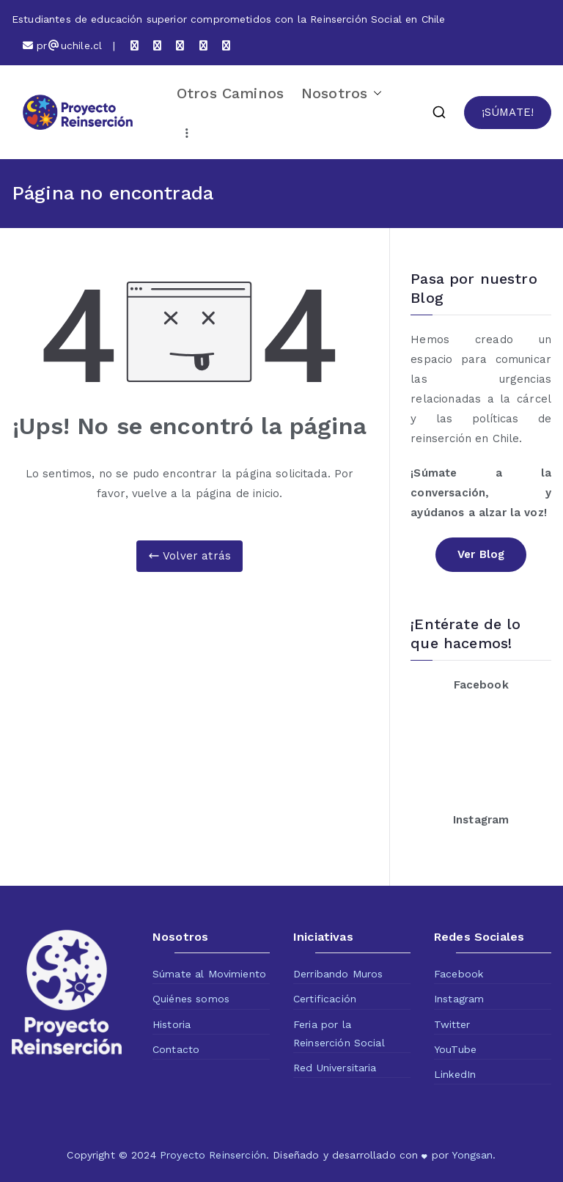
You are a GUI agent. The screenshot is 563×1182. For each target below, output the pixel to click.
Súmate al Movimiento (209, 974)
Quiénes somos (190, 999)
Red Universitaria (335, 1067)
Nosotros (341, 93)
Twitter (452, 1024)
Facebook (458, 974)
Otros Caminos (230, 93)
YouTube (455, 1049)
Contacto (175, 1049)
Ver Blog (480, 554)
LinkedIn (455, 1074)
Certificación (324, 999)
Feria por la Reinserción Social (339, 1033)
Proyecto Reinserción (213, 1155)
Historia (171, 1024)
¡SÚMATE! (508, 112)
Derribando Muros (338, 974)
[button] (374, 93)
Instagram (459, 999)
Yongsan (472, 1155)
